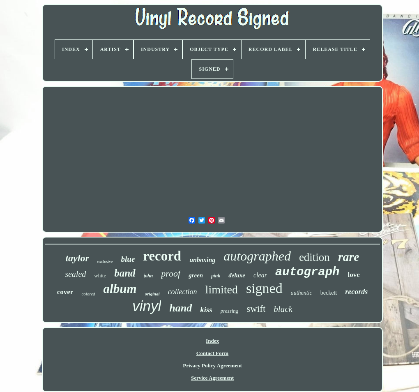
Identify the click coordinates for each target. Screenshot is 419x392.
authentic (301, 293)
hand (180, 308)
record (162, 256)
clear (260, 275)
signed (264, 288)
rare (348, 256)
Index (212, 341)
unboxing (202, 259)
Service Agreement (212, 378)
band (124, 273)
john (148, 276)
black (283, 309)
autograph (307, 272)
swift (255, 309)
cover (65, 292)
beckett (328, 293)
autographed (257, 256)
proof (170, 273)
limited (221, 289)
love (354, 275)
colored (88, 293)
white (100, 275)
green (196, 275)
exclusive (105, 261)
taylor (77, 258)
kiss (206, 309)
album (120, 288)
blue (128, 259)
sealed (75, 274)
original (152, 293)
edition (314, 257)
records (356, 292)
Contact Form (212, 353)
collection (182, 292)
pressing (230, 311)
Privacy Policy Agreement (212, 365)
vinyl (146, 306)
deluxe (236, 275)
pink (215, 276)
